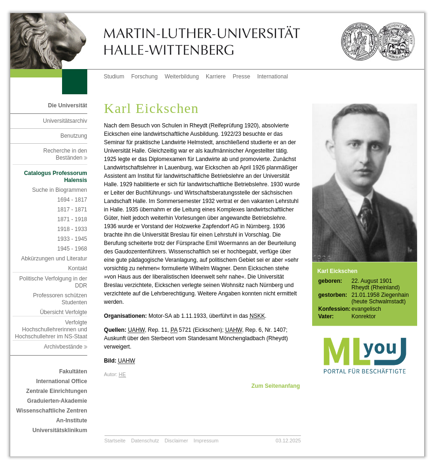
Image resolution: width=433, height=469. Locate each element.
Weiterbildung (182, 76)
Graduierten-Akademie (57, 401)
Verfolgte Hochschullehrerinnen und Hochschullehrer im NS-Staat (51, 329)
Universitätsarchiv (65, 121)
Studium (114, 76)
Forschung (144, 76)
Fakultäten (73, 371)
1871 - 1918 (72, 219)
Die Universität (67, 105)
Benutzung (73, 136)
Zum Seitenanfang (275, 386)
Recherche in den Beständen (65, 154)
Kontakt (77, 268)
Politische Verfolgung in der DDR (53, 282)
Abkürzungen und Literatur (54, 258)
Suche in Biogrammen (59, 190)
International (272, 76)
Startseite (115, 440)
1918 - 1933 (72, 229)
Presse (241, 76)
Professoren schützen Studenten (60, 299)
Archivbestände (65, 346)
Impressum (206, 440)
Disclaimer (176, 440)
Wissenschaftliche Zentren (51, 410)
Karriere (216, 76)
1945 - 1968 (72, 248)
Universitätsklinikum (59, 430)
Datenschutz (145, 440)
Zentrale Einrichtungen (56, 391)
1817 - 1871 (72, 209)
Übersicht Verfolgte (63, 312)
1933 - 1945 (72, 239)
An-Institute (71, 420)
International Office (61, 381)
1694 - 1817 (72, 199)
